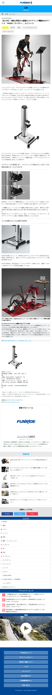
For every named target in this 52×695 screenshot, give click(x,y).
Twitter (19, 513)
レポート (5, 571)
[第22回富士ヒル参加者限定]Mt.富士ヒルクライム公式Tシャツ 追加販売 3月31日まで (25, 610)
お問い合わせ (26, 685)
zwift (18, 27)
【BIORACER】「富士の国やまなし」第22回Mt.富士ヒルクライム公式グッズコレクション (25, 605)
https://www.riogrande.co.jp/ (11, 402)
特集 (4, 537)
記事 (6, 14)
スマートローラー (8, 31)
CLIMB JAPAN (7, 575)
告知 (4, 552)
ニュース (5, 27)
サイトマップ (26, 671)
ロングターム (7, 560)
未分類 (5, 521)
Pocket (32, 513)
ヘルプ (26, 666)
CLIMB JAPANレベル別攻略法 (11, 579)
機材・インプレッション (10, 541)
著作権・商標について (26, 662)
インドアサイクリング (29, 27)
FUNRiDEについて (26, 652)
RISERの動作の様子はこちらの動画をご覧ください (17, 340)
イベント (5, 533)
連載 (4, 525)
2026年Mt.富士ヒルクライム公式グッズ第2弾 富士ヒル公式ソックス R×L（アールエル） (25, 600)
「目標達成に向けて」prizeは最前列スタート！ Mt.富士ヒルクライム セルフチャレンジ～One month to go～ (25, 595)
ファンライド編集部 (26, 436)
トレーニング (7, 564)
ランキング (6, 544)
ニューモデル (7, 583)
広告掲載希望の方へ (26, 680)
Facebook (7, 513)
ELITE (13, 27)
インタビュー (7, 556)
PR (4, 548)
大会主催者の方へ (26, 676)
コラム (5, 529)
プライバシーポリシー (26, 657)
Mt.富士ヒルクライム (9, 587)
